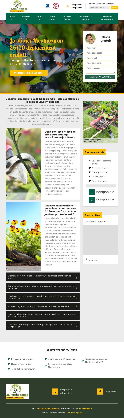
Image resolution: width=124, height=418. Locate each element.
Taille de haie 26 (52, 18)
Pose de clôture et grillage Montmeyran (58, 365)
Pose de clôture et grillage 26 (85, 18)
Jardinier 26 (12, 18)
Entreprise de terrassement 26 (107, 18)
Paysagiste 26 (26, 18)
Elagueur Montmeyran (19, 364)
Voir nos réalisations (28, 73)
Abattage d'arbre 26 (67, 18)
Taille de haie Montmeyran (21, 369)
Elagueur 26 (39, 18)
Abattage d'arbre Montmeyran (60, 359)
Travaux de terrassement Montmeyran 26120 (95, 360)
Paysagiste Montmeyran (20, 359)
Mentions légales (74, 413)
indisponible (76, 4)
